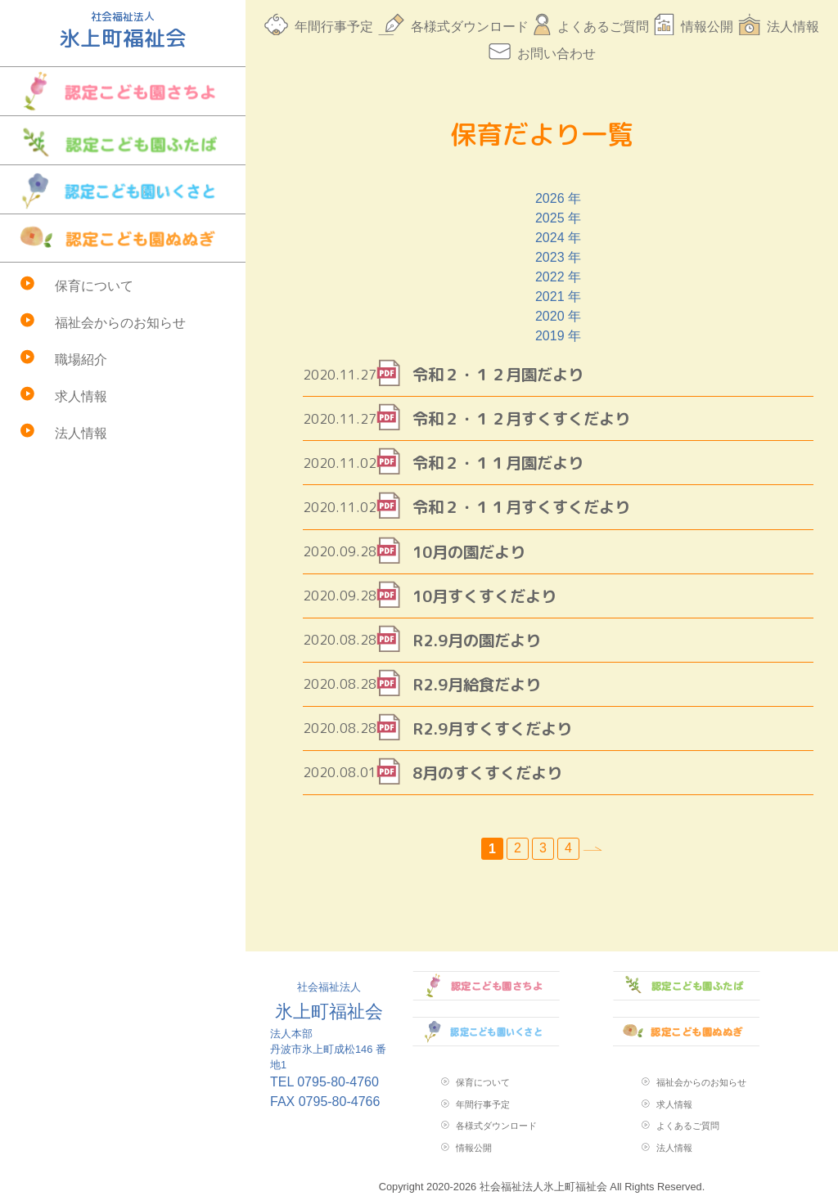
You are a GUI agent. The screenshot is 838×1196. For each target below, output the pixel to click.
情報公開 (707, 27)
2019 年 (558, 336)
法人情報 (81, 433)
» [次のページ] (592, 849)
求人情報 (81, 396)
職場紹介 (81, 359)
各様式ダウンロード (470, 27)
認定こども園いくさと (123, 189)
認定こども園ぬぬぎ (123, 238)
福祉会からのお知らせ (120, 323)
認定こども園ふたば (123, 140)
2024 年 (558, 238)
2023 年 (558, 257)
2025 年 (558, 218)
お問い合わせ (556, 54)
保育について (94, 286)
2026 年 (558, 198)
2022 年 (558, 277)
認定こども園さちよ (123, 91)
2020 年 (558, 316)
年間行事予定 (334, 27)
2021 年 (558, 296)
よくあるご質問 (603, 27)
